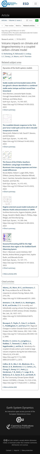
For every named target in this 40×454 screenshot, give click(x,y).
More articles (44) (10, 387)
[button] (27, 20)
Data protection (27, 450)
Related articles (29, 26)
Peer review (9, 26)
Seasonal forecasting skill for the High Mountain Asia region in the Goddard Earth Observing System (19, 246)
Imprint (16, 450)
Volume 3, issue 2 (15, 20)
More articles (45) (10, 274)
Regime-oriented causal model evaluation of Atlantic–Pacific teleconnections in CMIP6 (20, 208)
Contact (8, 450)
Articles (4, 20)
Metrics (18, 26)
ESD (26, 3)
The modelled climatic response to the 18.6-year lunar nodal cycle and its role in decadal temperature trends (20, 128)
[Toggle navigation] (35, 4)
